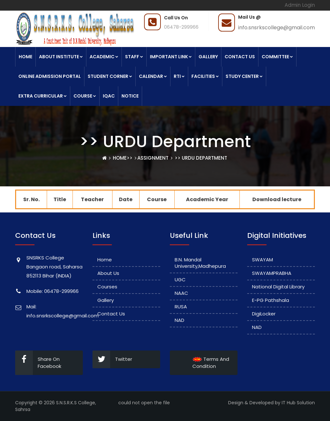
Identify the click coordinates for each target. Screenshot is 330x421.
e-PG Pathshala (270, 300)
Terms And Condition (210, 363)
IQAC (109, 96)
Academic (104, 56)
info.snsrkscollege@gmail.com (276, 27)
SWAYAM (262, 259)
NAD (179, 320)
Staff (134, 56)
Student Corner (110, 76)
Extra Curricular (42, 96)
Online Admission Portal (49, 76)
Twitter (112, 359)
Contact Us (240, 56)
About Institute (61, 56)
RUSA (181, 306)
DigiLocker (264, 313)
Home (25, 56)
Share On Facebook (38, 363)
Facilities (205, 76)
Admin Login (300, 5)
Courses (107, 286)
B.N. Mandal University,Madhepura (200, 262)
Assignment (153, 157)
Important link (171, 56)
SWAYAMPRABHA (271, 273)
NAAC (181, 293)
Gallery (208, 56)
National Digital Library (278, 286)
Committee (277, 56)
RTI (179, 76)
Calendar (153, 76)
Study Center (244, 76)
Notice (130, 96)
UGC (180, 279)
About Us (108, 273)
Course (84, 96)
